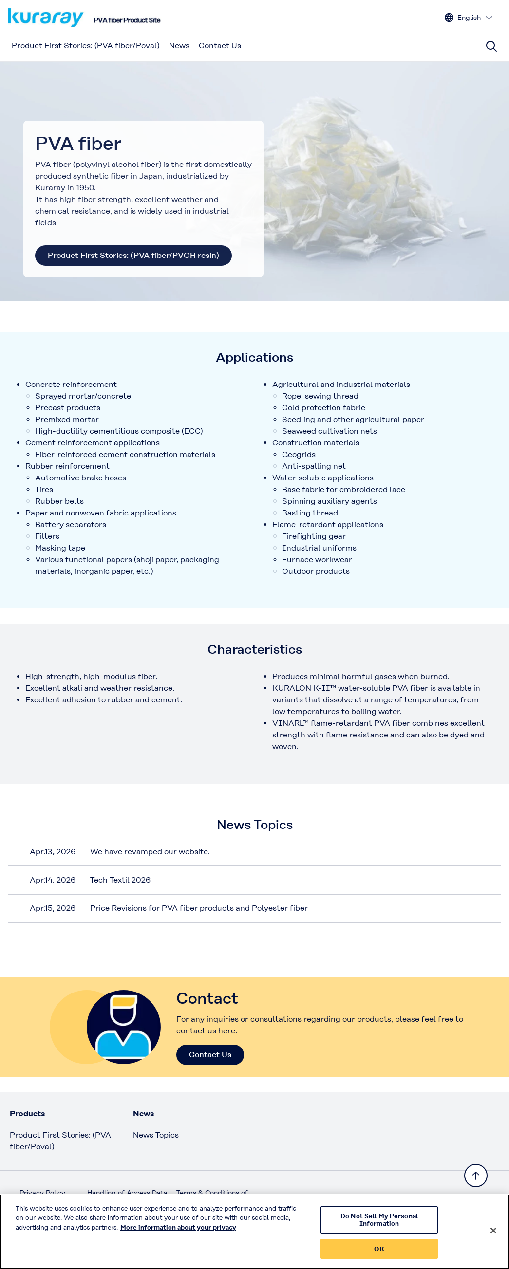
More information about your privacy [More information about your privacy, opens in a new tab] (178, 1231)
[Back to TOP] (476, 1175)
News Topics (156, 1135)
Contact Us (220, 45)
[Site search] (491, 46)
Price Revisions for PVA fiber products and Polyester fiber (199, 908)
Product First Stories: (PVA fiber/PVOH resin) (133, 255)
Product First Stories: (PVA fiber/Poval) (85, 45)
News (179, 45)
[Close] (493, 1235)
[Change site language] (469, 18)
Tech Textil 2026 (120, 879)
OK (379, 1253)
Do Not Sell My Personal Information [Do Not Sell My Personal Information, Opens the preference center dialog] (379, 1224)
